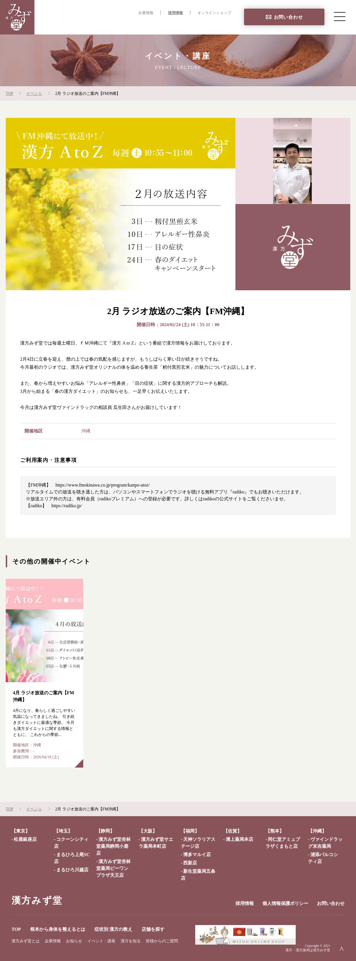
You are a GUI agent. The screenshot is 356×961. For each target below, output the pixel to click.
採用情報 (175, 13)
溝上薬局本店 (239, 839)
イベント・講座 (101, 941)
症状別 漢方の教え (179, 24)
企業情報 (145, 13)
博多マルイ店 (197, 854)
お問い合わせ (288, 17)
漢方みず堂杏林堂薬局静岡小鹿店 (113, 846)
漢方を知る (131, 941)
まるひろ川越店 (72, 869)
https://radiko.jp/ (66, 505)
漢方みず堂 (37, 900)
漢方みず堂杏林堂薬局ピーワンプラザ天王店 (113, 868)
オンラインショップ (214, 13)
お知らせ (74, 941)
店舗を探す (219, 24)
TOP (80, 24)
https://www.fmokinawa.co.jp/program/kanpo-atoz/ (102, 485)
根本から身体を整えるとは (122, 24)
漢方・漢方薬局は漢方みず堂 (307, 950)
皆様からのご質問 (162, 941)
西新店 (190, 862)
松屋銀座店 (25, 839)
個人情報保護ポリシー (285, 903)
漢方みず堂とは (25, 941)
